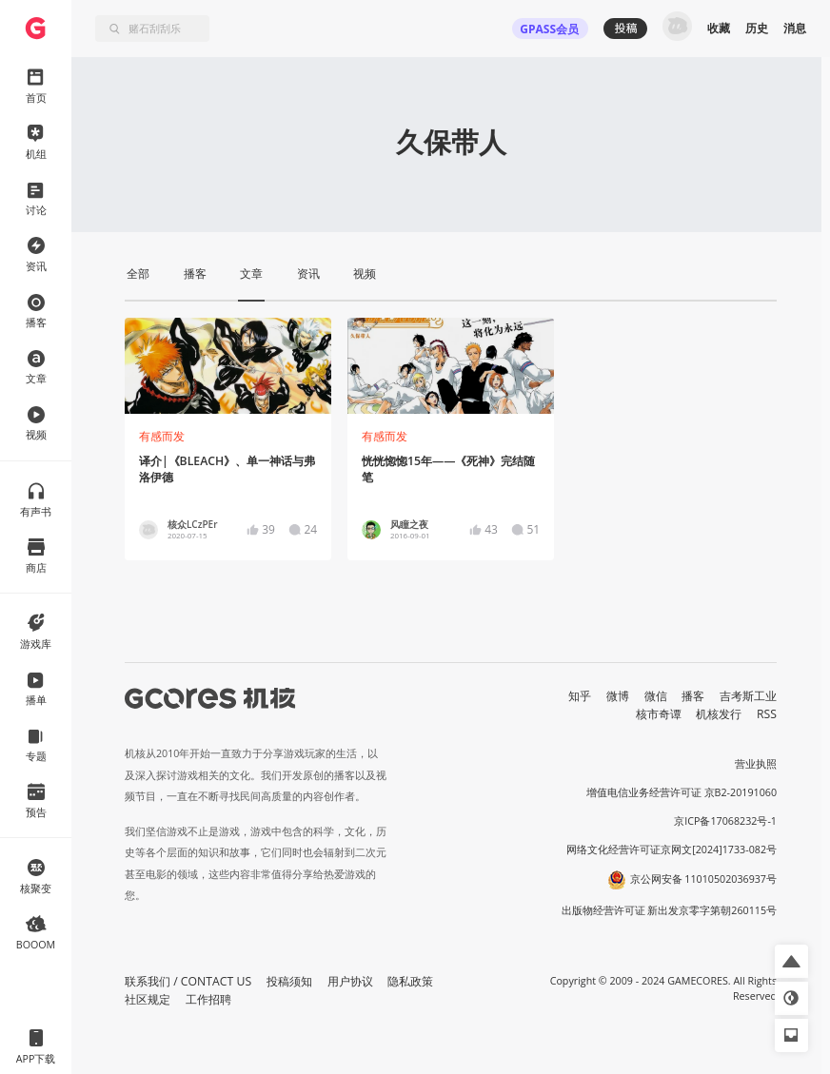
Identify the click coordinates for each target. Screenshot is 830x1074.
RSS (767, 714)
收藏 (718, 28)
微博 (617, 696)
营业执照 (756, 764)
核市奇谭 (659, 714)
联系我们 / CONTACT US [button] (188, 981)
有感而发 (162, 436)
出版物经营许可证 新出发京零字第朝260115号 (670, 910)
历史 (756, 28)
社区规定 (147, 999)
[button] (791, 961)
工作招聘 (208, 999)
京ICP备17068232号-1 (725, 821)
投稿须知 (289, 981)
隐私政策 (410, 981)
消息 (794, 28)
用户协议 (350, 981)
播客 (693, 696)
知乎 (579, 696)
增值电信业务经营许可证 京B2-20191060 (681, 792)
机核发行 (718, 714)
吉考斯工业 (748, 696)
